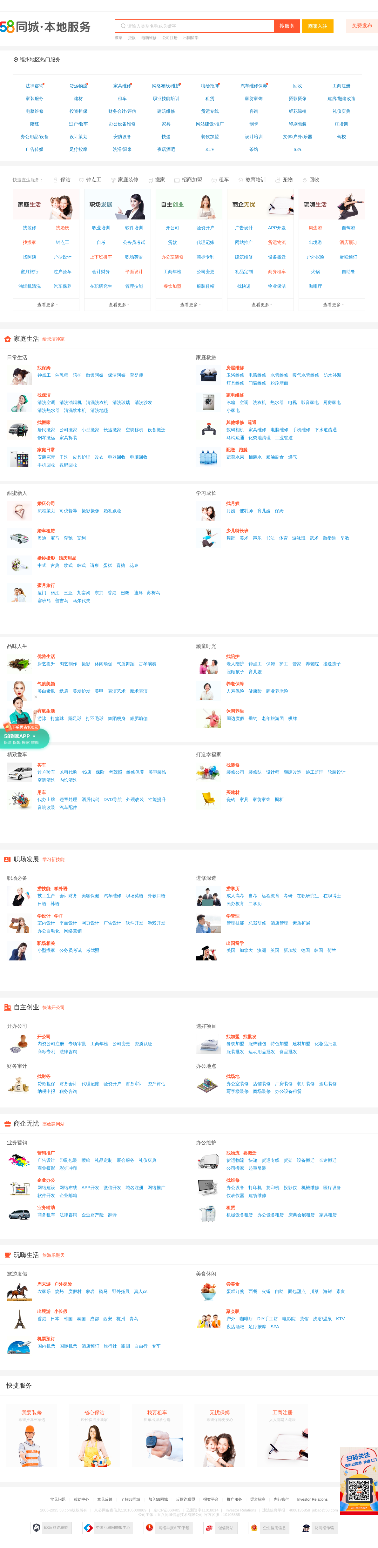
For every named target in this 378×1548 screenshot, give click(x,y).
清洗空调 (46, 402)
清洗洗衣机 (97, 402)
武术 (314, 538)
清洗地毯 (99, 410)
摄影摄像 (90, 510)
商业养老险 (277, 691)
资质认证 (143, 1043)
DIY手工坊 (267, 1318)
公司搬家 (68, 429)
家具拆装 (68, 437)
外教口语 (156, 895)
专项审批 (77, 1043)
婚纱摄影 (46, 558)
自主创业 (26, 1007)
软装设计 (337, 772)
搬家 (118, 38)
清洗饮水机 (75, 410)
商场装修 (262, 1091)
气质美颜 (46, 683)
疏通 (251, 422)
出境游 (315, 242)
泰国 (81, 1318)
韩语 (55, 903)
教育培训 (256, 180)
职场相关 (46, 943)
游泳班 (299, 538)
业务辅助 (46, 1207)
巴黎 (125, 592)
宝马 (55, 538)
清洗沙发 (143, 402)
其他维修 (235, 422)
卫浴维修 (235, 375)
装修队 (255, 772)
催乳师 (61, 375)
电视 (292, 402)
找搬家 (29, 242)
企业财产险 (93, 1214)
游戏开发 (156, 922)
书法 (270, 538)
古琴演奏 (148, 663)
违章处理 (68, 799)
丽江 (55, 592)
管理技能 (134, 286)
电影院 (288, 1318)
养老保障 (235, 683)
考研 (288, 895)
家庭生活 (26, 338)
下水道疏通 (325, 429)
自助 (279, 1291)
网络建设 (46, 1187)
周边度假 (235, 718)
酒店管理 (279, 922)
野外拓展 (121, 1291)
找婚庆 (62, 227)
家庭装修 (128, 180)
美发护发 (82, 691)
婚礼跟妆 (112, 510)
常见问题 (58, 1499)
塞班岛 (44, 600)
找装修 (29, 227)
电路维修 (257, 375)
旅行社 (110, 1346)
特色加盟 (279, 1043)
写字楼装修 (237, 1091)
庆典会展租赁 (301, 1214)
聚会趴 (233, 1311)
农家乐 (44, 1291)
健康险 (255, 691)
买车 (41, 765)
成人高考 (235, 895)
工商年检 (172, 271)
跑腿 (243, 449)
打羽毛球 (95, 718)
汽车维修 (112, 895)
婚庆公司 (46, 503)
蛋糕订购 (235, 1291)
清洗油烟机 (70, 402)
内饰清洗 (68, 780)
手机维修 (301, 429)
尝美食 (233, 1284)
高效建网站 (54, 1124)
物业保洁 (277, 286)
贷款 (132, 38)
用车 (41, 792)
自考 (101, 242)
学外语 (60, 888)
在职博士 (332, 895)
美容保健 (90, 895)
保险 (100, 772)
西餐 (252, 1291)
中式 (41, 565)
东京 (98, 592)
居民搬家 (46, 429)
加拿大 (246, 950)
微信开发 (112, 1187)
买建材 (233, 792)
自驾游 (348, 227)
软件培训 (134, 227)
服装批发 (235, 1051)
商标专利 (205, 256)
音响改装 (46, 807)
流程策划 (46, 510)
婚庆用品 (67, 558)
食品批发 (288, 1051)
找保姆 (44, 367)
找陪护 (233, 656)
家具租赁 (328, 1214)
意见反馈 (104, 1499)
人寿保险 (235, 691)
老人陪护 (235, 663)
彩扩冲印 (68, 1168)
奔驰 (68, 538)
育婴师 (136, 375)
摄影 (86, 663)
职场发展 (26, 859)
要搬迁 (249, 1152)
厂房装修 (284, 1083)
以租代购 (68, 772)
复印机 (273, 1187)
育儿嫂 (264, 510)
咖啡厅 (315, 286)
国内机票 (46, 1346)
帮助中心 (81, 1499)
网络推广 (156, 1187)
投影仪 (290, 1187)
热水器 (277, 402)
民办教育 (235, 903)
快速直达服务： (28, 179)
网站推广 (244, 242)
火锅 (315, 271)
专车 (156, 1346)
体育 (283, 538)
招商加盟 (192, 180)
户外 (230, 1318)
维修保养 (135, 772)
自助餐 (348, 271)
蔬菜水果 (235, 457)
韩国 (318, 950)
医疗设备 (332, 1187)
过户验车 (62, 271)
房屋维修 (235, 367)
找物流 (233, 1152)
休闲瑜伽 (103, 663)
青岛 (133, 1318)
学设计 (44, 916)
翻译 (112, 1214)
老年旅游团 (273, 718)
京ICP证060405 (166, 1510)
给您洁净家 (54, 338)
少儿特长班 (237, 530)
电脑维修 (149, 38)
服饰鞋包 (257, 1043)
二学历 (255, 903)
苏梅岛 (153, 592)
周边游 (315, 227)
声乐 (257, 538)
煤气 (292, 457)
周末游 (44, 1284)
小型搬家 (90, 429)
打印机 (255, 1187)
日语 (41, 903)
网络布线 (68, 1187)
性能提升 (157, 799)
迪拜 (138, 592)
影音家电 (310, 402)
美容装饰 (157, 772)
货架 (288, 1160)
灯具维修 (235, 383)
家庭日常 (46, 449)
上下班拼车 (101, 256)
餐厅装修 (306, 1083)
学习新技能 (54, 859)
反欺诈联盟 (185, 1499)
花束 (133, 565)
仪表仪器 (235, 1195)
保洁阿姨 (116, 375)
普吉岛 (61, 600)
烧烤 (59, 1291)
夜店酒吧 (235, 1326)
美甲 (99, 691)
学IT (58, 916)
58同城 (45, 26)
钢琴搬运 (46, 437)
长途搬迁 (328, 1160)
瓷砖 (230, 799)
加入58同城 (158, 1499)
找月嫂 (233, 503)
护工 (283, 663)
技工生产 (46, 895)
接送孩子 (332, 663)
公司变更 (205, 271)
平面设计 (134, 271)
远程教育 (271, 895)
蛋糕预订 (348, 256)
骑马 (103, 1291)
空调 (244, 402)
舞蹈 (230, 538)
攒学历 (233, 888)
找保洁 (44, 395)
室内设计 (46, 922)
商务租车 (277, 271)
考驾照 (115, 772)
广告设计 (244, 227)
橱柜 (279, 799)
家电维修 (235, 395)
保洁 (65, 180)
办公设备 (235, 1187)
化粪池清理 (259, 437)
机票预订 (46, 1338)
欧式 (68, 565)
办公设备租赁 (288, 1091)
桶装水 (255, 457)
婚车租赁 (46, 530)
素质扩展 (301, 922)
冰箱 (230, 402)
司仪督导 (68, 510)
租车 (224, 180)
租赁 (230, 1207)
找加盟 (233, 1036)
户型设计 (62, 256)
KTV (340, 1318)
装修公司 (235, 772)
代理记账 (205, 242)
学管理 (233, 916)
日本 (55, 1318)
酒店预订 (348, 242)
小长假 (60, 1311)
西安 (107, 1318)
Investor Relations (312, 1499)
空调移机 (134, 429)
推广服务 (234, 1499)
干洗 (63, 457)
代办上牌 (46, 799)
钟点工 (93, 180)
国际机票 (68, 1346)
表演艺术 (116, 691)
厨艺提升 (46, 663)
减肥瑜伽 (139, 718)
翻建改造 (292, 772)
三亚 (68, 592)
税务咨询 (68, 1091)
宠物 (287, 180)
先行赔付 (281, 1499)
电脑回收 (139, 457)
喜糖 (120, 565)
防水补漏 (332, 375)
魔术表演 (139, 691)
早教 (345, 538)
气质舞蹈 (125, 663)
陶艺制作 (68, 663)
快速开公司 (54, 1007)
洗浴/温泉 (322, 1318)
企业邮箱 (68, 1195)
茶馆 (304, 1318)
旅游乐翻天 (54, 1255)
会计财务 (101, 271)
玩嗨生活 (26, 1255)
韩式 (81, 565)
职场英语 (134, 256)
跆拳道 (329, 538)
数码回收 (68, 465)
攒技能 (44, 888)
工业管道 (284, 437)
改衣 (99, 457)
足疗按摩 (257, 1326)
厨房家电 (332, 402)
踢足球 (75, 718)
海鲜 (327, 1291)
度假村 (75, 1291)
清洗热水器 (48, 410)
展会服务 (125, 1160)
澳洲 (261, 950)
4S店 (86, 772)
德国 (305, 950)
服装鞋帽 (205, 286)
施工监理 (314, 772)
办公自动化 (48, 930)
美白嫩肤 (46, 691)
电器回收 (116, 457)
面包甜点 (297, 1291)
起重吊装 (257, 1168)
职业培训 (101, 227)
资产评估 (156, 1083)
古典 (55, 565)
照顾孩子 (235, 671)
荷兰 (331, 950)
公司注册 (170, 38)
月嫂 (230, 510)
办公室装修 (172, 256)
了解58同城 (130, 1499)
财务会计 (68, 1083)
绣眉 (63, 691)
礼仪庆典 (148, 1160)
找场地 (233, 1076)
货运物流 (277, 242)
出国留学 (191, 38)
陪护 (77, 375)
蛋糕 (107, 565)
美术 (244, 538)
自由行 (141, 1346)
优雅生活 (46, 656)
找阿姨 (29, 256)
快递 (252, 1160)
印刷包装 (68, 1160)
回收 (314, 180)
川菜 (314, 1291)
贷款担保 (46, 1083)
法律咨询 (68, 1051)
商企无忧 (26, 1123)
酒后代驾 (90, 799)
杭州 (120, 1318)
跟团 (125, 1346)
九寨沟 (83, 592)
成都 (94, 1318)
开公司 (172, 227)
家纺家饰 (262, 799)
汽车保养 (62, 286)
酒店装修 (328, 1083)
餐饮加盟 (172, 286)
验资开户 (205, 227)
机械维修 (310, 1187)
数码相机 (235, 429)
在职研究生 (101, 286)
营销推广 (46, 1152)
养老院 (312, 663)
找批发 (249, 1036)
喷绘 (86, 1160)
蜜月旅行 (29, 271)
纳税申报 (46, 1091)
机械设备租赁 (239, 1214)
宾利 (81, 538)
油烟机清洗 (29, 286)
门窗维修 (257, 383)
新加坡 (290, 950)
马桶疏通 (235, 437)
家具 (244, 799)
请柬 (94, 565)
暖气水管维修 (306, 375)
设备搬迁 (277, 256)
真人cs (140, 1291)
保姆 (279, 510)
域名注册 (134, 1187)
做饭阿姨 (95, 375)
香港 (112, 592)
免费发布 (362, 26)
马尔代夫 (82, 600)
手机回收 (46, 465)
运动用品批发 (261, 1051)
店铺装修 (262, 1083)
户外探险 (315, 256)
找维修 (233, 1180)
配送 (230, 449)
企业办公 (46, 1180)
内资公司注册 (50, 1043)
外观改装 (135, 799)
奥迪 (41, 538)
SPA (275, 1326)
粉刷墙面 (279, 383)
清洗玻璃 (121, 402)
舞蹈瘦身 (116, 718)
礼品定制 (244, 271)
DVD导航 (113, 799)
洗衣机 (259, 402)
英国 (274, 950)
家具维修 (257, 429)
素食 (340, 1291)
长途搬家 (112, 429)
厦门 (41, 592)
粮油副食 (275, 457)
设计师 (273, 772)
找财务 (44, 1076)
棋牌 (292, 718)
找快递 (244, 286)
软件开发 (134, 922)
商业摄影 (46, 1168)
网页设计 (90, 922)
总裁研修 (257, 922)
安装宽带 (46, 457)
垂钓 (252, 718)
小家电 (233, 410)
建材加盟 (301, 1043)
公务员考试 (134, 242)
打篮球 (57, 718)
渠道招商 (258, 1499)
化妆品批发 (325, 1043)
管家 (296, 663)
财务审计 (134, 1083)
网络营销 (73, 930)
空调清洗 (46, 780)
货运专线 (271, 1160)
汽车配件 (68, 807)
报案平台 (211, 1499)
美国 (230, 950)
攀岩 (90, 1291)
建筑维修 (244, 256)
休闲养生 (235, 711)
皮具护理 (82, 457)
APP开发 (277, 227)
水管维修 (279, 375)
